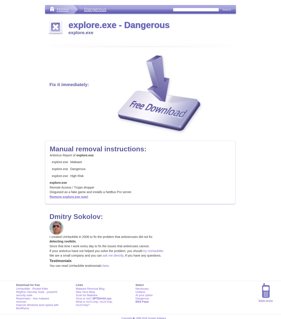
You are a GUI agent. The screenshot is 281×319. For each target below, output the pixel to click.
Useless (140, 292)
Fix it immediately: (69, 84)
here (105, 265)
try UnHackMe (153, 251)
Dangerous (95, 9)
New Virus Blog (85, 292)
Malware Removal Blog (90, 288)
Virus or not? (93, 298)
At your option (144, 295)
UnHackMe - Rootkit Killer (32, 288)
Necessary (142, 288)
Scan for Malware (87, 295)
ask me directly (113, 255)
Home (63, 9)
